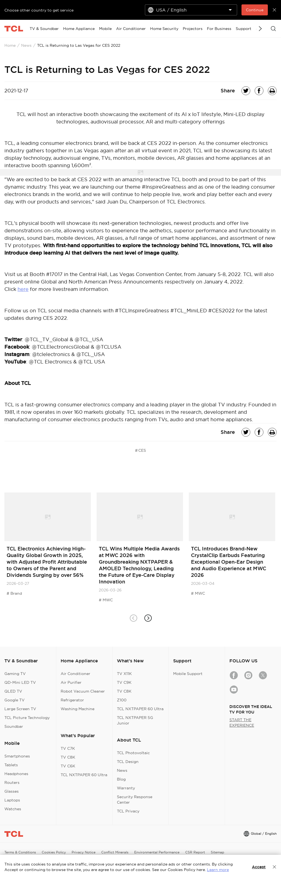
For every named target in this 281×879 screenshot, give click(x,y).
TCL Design (128, 761)
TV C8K (68, 757)
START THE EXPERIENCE (241, 722)
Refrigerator (72, 700)
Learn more (218, 869)
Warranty (126, 788)
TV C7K (68, 748)
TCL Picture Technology (27, 717)
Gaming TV (15, 673)
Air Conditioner (75, 673)
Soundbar (13, 726)
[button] (147, 618)
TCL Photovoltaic (133, 752)
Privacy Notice (83, 852)
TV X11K (124, 673)
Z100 (122, 700)
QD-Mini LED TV (20, 682)
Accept (259, 866)
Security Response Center (134, 799)
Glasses (11, 791)
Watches (12, 808)
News (26, 45)
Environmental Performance (156, 852)
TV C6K (68, 766)
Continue (254, 9)
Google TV (14, 700)
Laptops (12, 800)
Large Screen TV (20, 708)
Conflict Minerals (114, 852)
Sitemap (217, 852)
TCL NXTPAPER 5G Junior (135, 720)
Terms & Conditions (20, 852)
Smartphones (17, 756)
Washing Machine (77, 708)
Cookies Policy (54, 852)
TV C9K (124, 682)
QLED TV (13, 691)
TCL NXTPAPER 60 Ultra (84, 774)
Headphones (16, 773)
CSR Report (195, 852)
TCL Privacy (128, 811)
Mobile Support (188, 673)
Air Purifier (71, 682)
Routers (11, 782)
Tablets (11, 764)
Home (10, 45)
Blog (121, 779)
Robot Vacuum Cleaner (83, 691)
